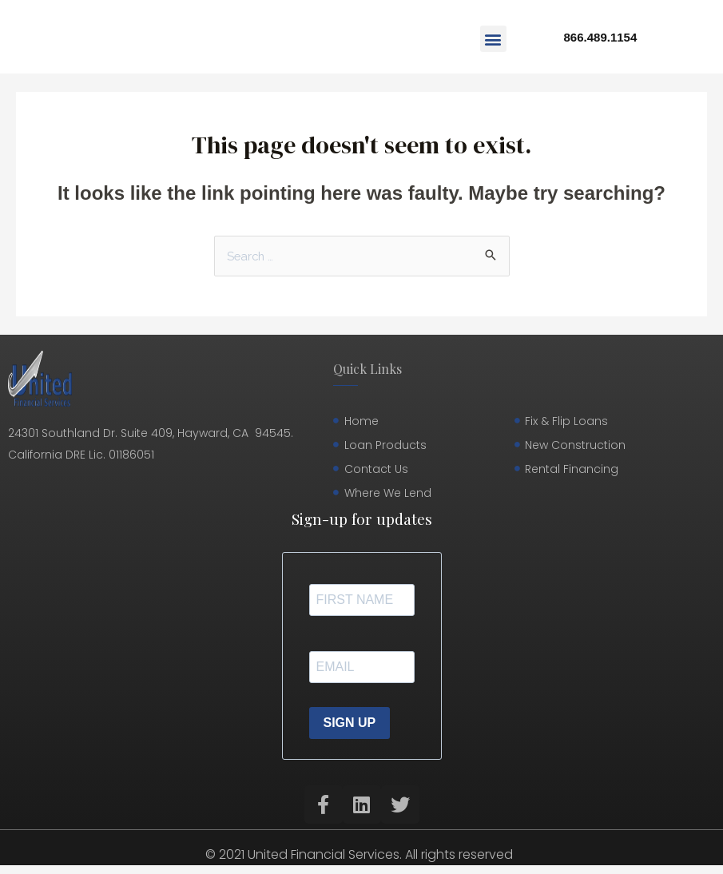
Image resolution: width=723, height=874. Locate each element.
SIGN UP (350, 723)
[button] (493, 39)
